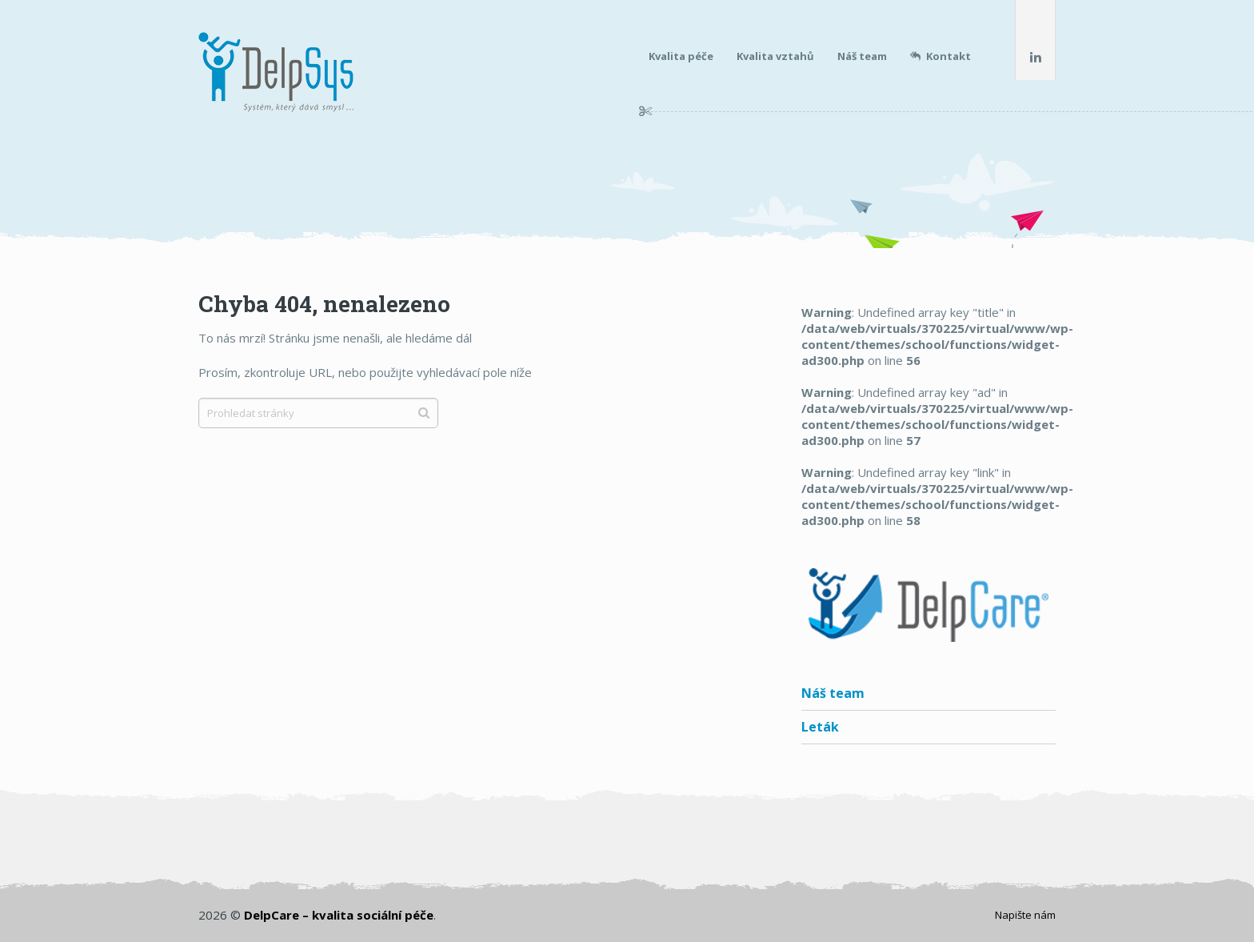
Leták (820, 727)
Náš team (862, 56)
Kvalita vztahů (775, 56)
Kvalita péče (681, 56)
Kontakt (940, 56)
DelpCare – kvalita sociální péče (338, 915)
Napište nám (1025, 915)
